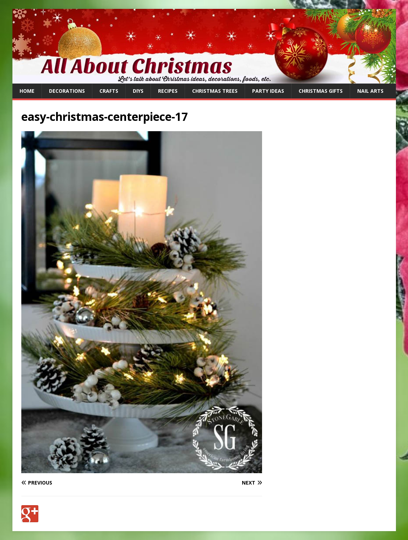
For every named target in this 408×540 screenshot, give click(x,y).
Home (27, 90)
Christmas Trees (215, 90)
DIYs (138, 90)
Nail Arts (370, 90)
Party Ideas (268, 90)
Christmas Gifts (321, 90)
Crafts (108, 90)
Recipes (168, 90)
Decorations (67, 90)
